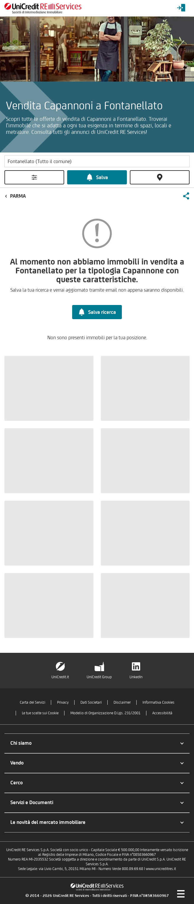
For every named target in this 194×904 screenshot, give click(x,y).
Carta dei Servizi (32, 702)
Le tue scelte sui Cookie (40, 713)
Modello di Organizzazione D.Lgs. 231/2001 (105, 713)
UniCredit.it (60, 677)
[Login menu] (181, 8)
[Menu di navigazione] (180, 893)
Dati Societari (91, 702)
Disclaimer (122, 702)
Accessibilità (162, 713)
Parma (18, 196)
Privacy (63, 702)
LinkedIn (136, 677)
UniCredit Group (99, 677)
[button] (186, 196)
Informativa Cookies (158, 702)
